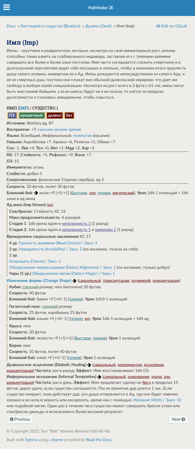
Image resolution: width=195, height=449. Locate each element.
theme (57, 440)
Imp (23, 108)
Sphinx (31, 440)
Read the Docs (99, 440)
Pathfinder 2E (100, 8)
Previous (20, 419)
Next (178, 419)
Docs (11, 26)
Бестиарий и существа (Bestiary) (50, 26)
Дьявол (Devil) (98, 26)
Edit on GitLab (173, 26)
